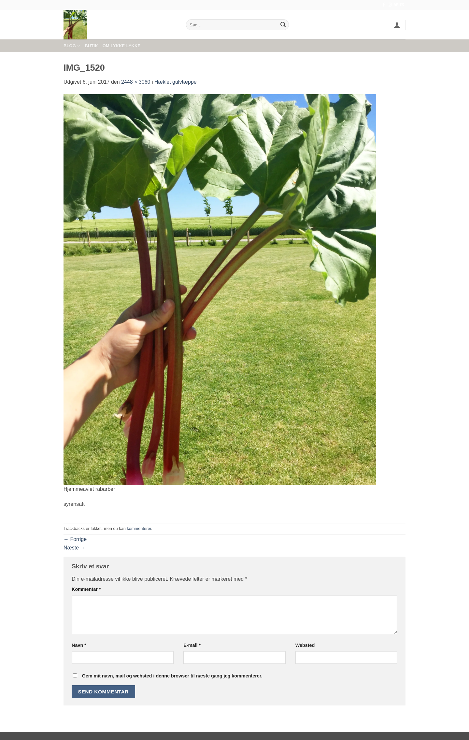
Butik (91, 45)
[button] (397, 25)
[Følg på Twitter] (396, 5)
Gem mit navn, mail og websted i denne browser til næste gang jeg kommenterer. (172, 675)
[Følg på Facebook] (384, 5)
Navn (79, 645)
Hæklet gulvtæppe (175, 82)
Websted (305, 645)
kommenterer (139, 528)
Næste (75, 547)
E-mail (192, 645)
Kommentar (86, 589)
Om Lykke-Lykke (121, 45)
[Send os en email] (402, 5)
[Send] (283, 24)
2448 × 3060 (135, 82)
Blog (72, 46)
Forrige (75, 539)
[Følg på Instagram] (390, 5)
